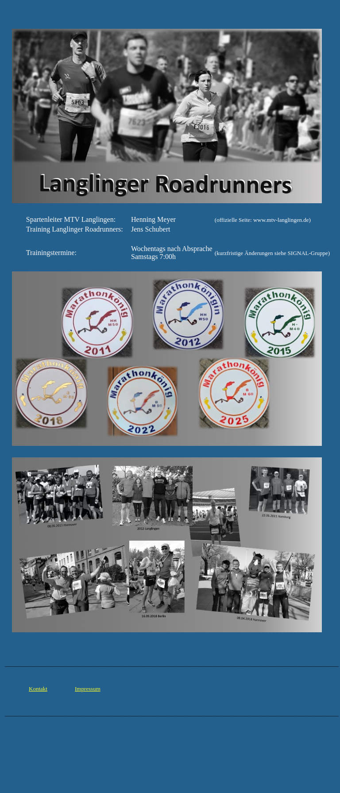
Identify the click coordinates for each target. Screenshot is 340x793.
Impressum (87, 688)
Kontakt (38, 688)
